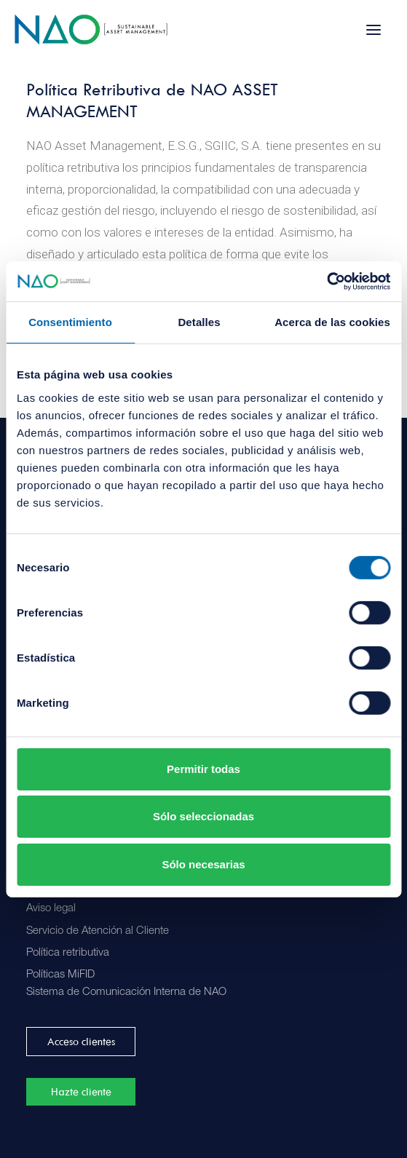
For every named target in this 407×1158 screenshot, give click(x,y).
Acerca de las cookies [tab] (332, 322)
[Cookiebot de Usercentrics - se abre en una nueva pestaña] (326, 280)
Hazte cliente (81, 1091)
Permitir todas (203, 769)
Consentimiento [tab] (70, 322)
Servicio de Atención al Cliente (97, 931)
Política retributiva (67, 953)
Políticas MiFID (60, 974)
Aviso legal (51, 908)
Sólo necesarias (203, 864)
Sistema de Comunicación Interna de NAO (126, 992)
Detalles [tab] (199, 322)
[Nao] (91, 29)
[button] (373, 29)
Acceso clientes (81, 1041)
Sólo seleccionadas (203, 816)
